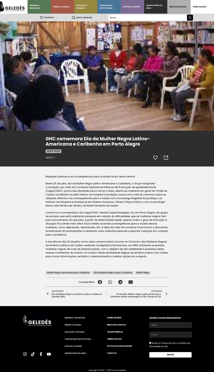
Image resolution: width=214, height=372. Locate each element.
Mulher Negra (53, 151)
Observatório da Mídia (154, 6)
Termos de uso (114, 339)
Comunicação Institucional (106, 6)
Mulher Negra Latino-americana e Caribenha (68, 272)
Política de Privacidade (119, 346)
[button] (100, 282)
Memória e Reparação (35, 6)
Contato (112, 353)
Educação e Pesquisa (81, 6)
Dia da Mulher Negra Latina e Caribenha (113, 272)
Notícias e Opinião (131, 7)
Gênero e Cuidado (61, 7)
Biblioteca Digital (178, 7)
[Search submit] (190, 17)
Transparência (115, 332)
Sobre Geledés (199, 7)
